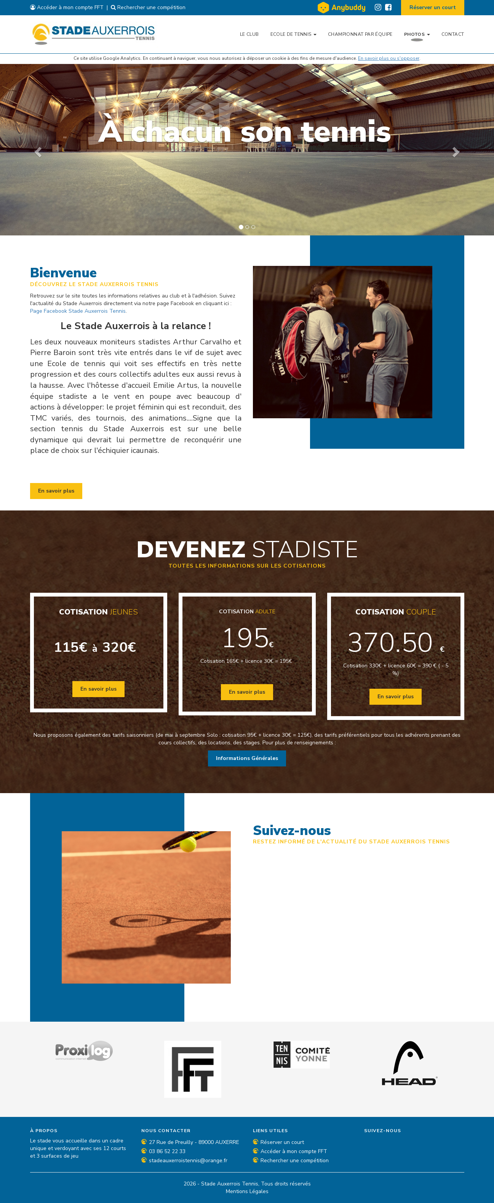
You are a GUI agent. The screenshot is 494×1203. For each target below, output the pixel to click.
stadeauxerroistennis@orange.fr (188, 1160)
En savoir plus (56, 490)
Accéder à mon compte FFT (67, 7)
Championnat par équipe (360, 34)
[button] (37, 149)
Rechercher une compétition (148, 7)
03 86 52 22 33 (167, 1151)
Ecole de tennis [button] (293, 34)
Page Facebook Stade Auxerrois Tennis (78, 311)
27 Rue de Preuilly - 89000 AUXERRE (194, 1142)
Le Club (249, 34)
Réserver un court (432, 7)
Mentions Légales (247, 1191)
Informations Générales (247, 758)
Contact (452, 34)
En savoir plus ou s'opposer (388, 58)
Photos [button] (417, 34)
